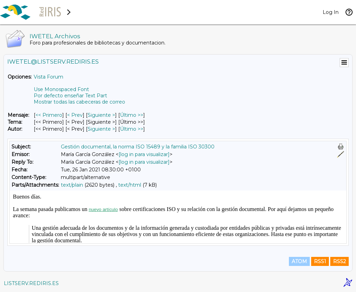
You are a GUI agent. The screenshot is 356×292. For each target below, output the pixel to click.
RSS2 (339, 261)
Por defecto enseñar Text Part (70, 95)
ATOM (299, 261)
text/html (129, 185)
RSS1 (320, 261)
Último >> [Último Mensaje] (131, 115)
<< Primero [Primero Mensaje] (48, 115)
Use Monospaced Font (61, 89)
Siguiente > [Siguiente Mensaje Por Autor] (101, 129)
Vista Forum (48, 77)
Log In (331, 12)
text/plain (72, 185)
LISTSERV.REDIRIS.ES (31, 283)
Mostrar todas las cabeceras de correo (79, 102)
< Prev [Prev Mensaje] (75, 115)
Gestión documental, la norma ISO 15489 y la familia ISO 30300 (138, 147)
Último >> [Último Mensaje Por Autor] (131, 129)
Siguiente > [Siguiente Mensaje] (101, 115)
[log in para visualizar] (144, 154)
